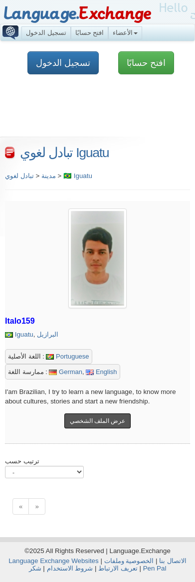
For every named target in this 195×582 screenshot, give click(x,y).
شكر (35, 568)
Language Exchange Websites (53, 561)
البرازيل (47, 334)
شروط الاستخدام (70, 568)
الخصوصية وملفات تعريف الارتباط (126, 564)
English (101, 372)
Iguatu (24, 334)
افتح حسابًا (89, 32)
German (65, 372)
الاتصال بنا (173, 561)
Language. (77, 13)
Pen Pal (155, 568)
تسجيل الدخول (46, 32)
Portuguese (67, 356)
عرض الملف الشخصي (98, 420)
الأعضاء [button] (125, 32)
